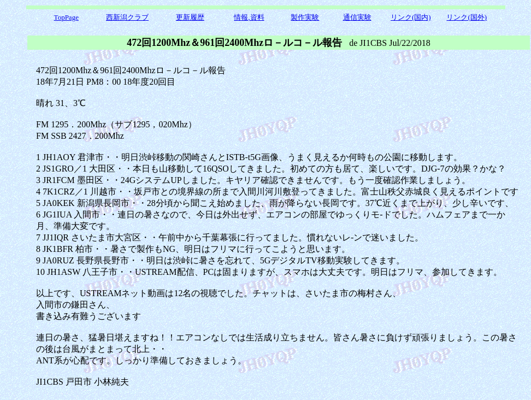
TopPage (66, 17)
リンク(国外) (466, 17)
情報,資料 (249, 17)
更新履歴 (190, 17)
